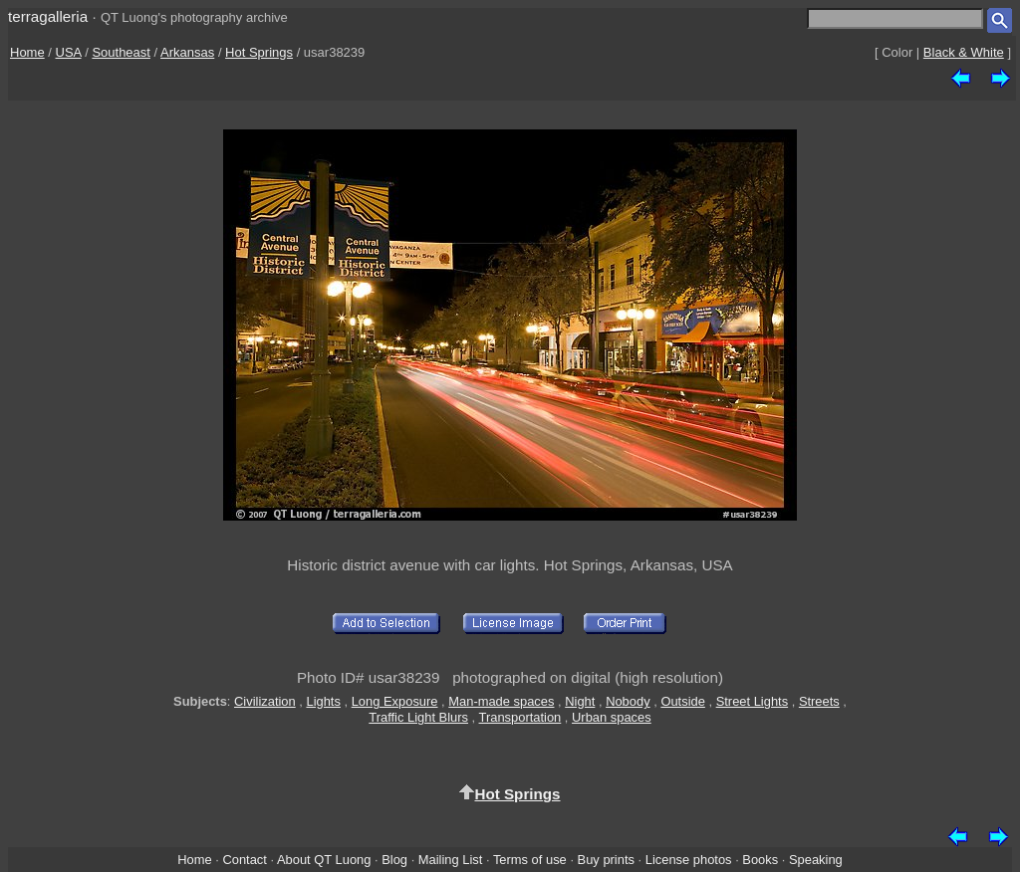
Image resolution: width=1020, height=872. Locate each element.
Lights (323, 701)
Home (27, 52)
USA (69, 52)
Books (760, 859)
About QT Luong (324, 859)
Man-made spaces (501, 701)
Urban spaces (611, 717)
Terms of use (530, 859)
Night (580, 701)
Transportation (520, 717)
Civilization (265, 701)
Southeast (121, 52)
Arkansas (187, 52)
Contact (244, 859)
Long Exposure (395, 701)
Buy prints (606, 859)
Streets (819, 701)
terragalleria (48, 16)
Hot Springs (259, 52)
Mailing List (450, 859)
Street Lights (752, 701)
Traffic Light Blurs (418, 717)
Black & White (963, 52)
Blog (394, 859)
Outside (682, 701)
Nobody (628, 701)
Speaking (816, 859)
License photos (688, 859)
